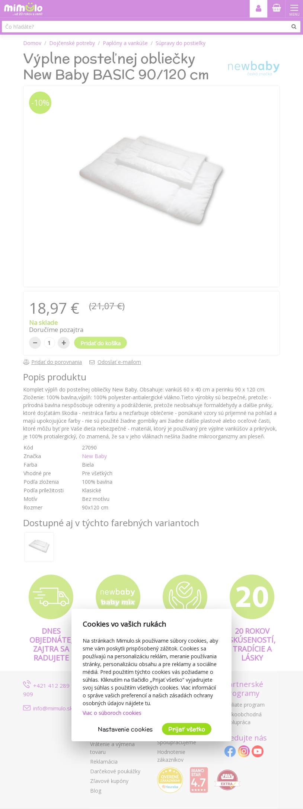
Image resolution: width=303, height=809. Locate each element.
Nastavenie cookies (125, 729)
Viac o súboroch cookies (112, 712)
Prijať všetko (186, 729)
